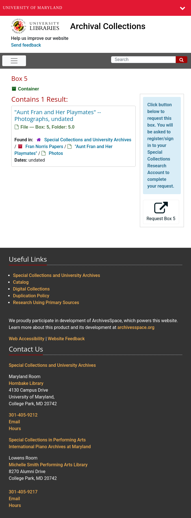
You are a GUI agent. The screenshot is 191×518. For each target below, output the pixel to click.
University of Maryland (32, 8)
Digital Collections (31, 289)
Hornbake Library (26, 383)
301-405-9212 (23, 415)
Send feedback (26, 45)
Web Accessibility (26, 338)
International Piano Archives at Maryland (50, 446)
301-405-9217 (23, 492)
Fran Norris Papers (44, 146)
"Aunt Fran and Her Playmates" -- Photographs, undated (57, 115)
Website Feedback (66, 338)
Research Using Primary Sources (46, 302)
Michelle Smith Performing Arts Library (48, 464)
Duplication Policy (31, 295)
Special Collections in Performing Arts (47, 440)
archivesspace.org (136, 327)
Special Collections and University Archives (87, 139)
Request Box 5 (161, 211)
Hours (15, 428)
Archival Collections (108, 26)
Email (14, 421)
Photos (56, 153)
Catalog (21, 282)
